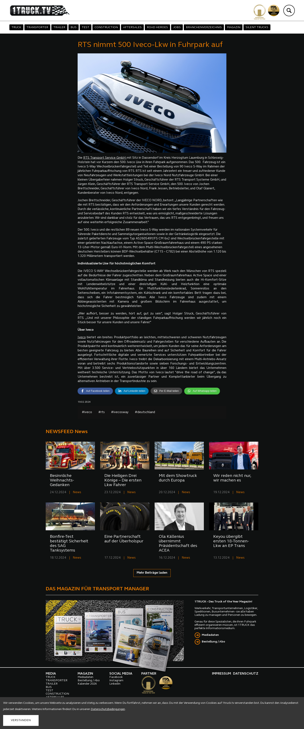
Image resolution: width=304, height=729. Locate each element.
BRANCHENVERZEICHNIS (204, 27)
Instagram (116, 680)
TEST (85, 27)
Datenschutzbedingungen (108, 709)
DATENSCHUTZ (245, 673)
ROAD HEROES (157, 27)
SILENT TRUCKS (257, 27)
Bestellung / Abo (213, 641)
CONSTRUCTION (106, 27)
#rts (101, 412)
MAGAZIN (233, 27)
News (77, 492)
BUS (74, 27)
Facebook (116, 677)
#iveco (87, 412)
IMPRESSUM (221, 673)
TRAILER (59, 27)
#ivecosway (120, 412)
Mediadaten (210, 635)
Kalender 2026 (87, 683)
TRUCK (16, 27)
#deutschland (145, 412)
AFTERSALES (132, 27)
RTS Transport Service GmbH (105, 158)
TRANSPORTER (37, 27)
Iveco (82, 337)
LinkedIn (114, 683)
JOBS (177, 27)
